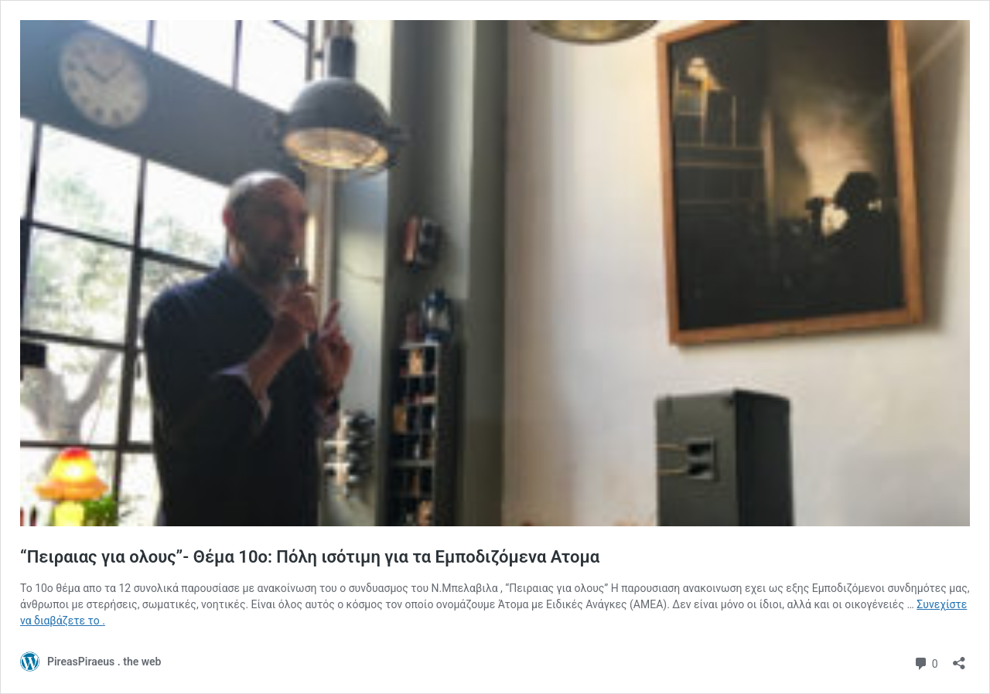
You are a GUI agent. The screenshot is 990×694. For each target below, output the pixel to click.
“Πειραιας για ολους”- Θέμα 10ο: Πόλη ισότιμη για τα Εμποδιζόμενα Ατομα (309, 556)
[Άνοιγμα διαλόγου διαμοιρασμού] (959, 658)
